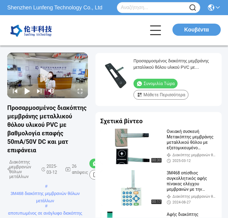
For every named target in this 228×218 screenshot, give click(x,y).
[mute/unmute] (51, 90)
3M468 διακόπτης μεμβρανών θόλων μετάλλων (45, 194)
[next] (39, 90)
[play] (47, 75)
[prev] (15, 90)
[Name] (192, 8)
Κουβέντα (196, 30)
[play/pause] (27, 90)
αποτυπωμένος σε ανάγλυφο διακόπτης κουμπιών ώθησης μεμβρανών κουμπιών (45, 214)
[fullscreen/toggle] (80, 90)
